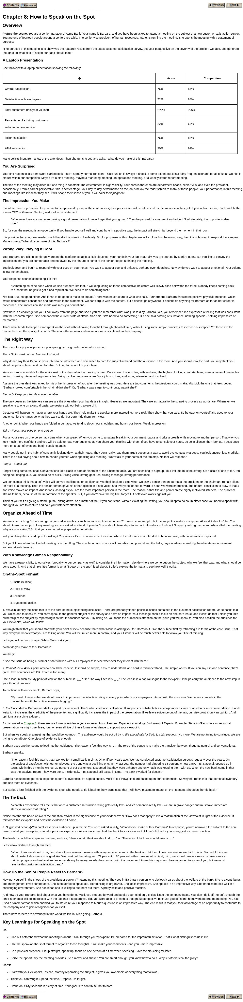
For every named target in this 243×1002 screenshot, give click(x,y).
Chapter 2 (30, 723)
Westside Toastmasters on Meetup (24, 991)
